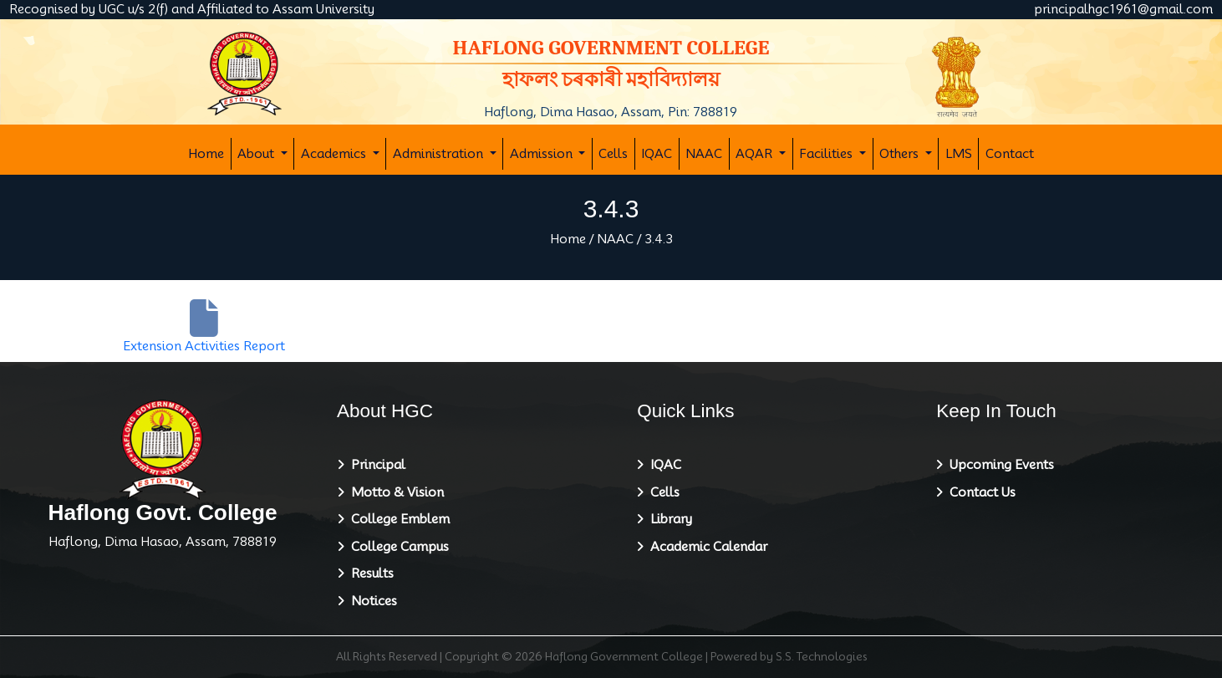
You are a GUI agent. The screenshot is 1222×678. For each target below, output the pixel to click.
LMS (958, 153)
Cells (613, 153)
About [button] (257, 153)
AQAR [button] (756, 153)
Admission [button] (543, 153)
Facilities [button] (827, 153)
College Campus (396, 546)
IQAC (656, 153)
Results (369, 573)
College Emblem (397, 519)
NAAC (703, 153)
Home (206, 153)
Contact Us (979, 492)
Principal (374, 464)
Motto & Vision (394, 492)
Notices (370, 601)
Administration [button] (439, 153)
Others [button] (900, 153)
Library (668, 519)
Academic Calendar (705, 546)
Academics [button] (335, 153)
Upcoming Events (998, 464)
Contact (1009, 153)
